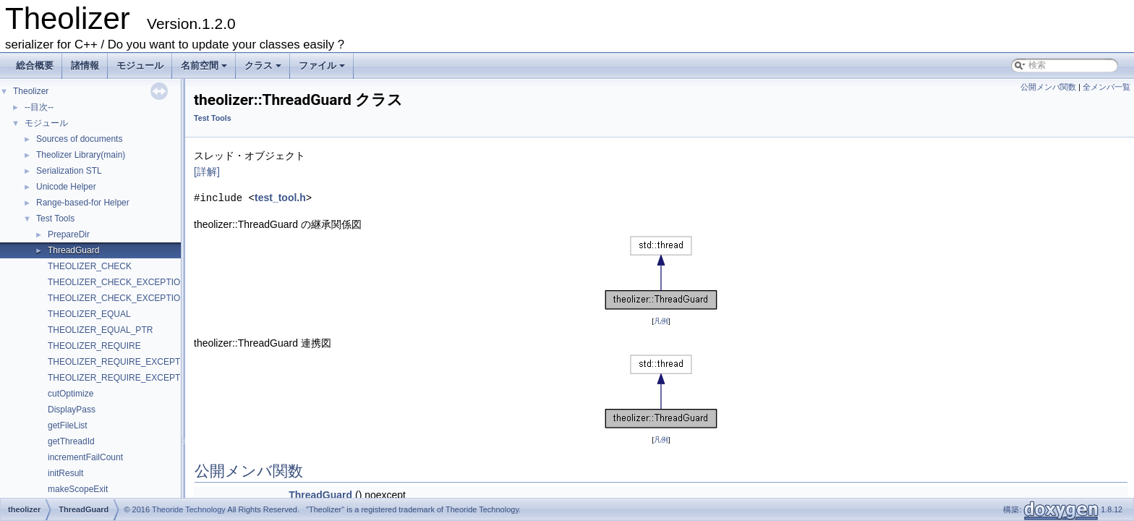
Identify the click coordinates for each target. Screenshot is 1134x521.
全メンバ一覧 (1106, 86)
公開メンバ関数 (1048, 86)
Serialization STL (69, 171)
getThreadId (71, 441)
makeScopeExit (78, 489)
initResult (65, 473)
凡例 (661, 320)
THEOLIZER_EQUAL (89, 314)
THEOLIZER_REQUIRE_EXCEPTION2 (124, 378)
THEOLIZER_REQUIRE (94, 346)
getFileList (68, 425)
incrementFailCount (85, 457)
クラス (264, 69)
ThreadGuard (73, 250)
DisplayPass (71, 409)
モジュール (139, 65)
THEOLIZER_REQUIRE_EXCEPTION (122, 362)
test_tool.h (280, 197)
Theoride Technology (189, 509)
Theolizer (30, 91)
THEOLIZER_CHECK (90, 266)
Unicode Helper (66, 187)
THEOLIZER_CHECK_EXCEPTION (117, 282)
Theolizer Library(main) (80, 155)
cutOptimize (70, 394)
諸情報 (85, 65)
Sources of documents (79, 139)
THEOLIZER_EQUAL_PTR (100, 330)
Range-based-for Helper (82, 203)
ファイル (323, 69)
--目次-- (39, 107)
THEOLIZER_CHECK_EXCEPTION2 (120, 298)
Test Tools (55, 218)
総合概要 (35, 65)
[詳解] (207, 171)
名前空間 (205, 69)
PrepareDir (69, 234)
